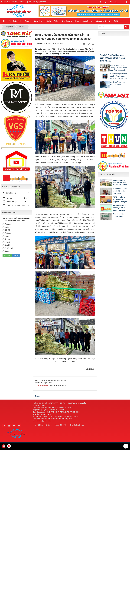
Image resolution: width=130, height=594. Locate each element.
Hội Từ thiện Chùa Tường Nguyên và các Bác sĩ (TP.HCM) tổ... (118, 67)
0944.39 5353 (20, 2)
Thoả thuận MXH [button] (15, 21)
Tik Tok (6, 230)
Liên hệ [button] (48, 21)
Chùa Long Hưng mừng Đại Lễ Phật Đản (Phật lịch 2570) (120, 182)
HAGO (6, 242)
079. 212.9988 (8, 2)
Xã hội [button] (116, 21)
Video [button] (56, 21)
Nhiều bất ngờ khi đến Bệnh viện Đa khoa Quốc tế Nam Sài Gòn (118, 76)
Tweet (37, 396)
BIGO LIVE (8, 248)
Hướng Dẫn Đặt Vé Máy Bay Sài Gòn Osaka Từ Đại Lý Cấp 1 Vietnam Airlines (113, 210)
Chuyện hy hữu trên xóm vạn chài (120, 215)
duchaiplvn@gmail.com (37, 2)
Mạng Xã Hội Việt (61, 425)
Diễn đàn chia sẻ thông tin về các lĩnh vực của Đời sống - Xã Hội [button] (86, 21)
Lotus (6, 236)
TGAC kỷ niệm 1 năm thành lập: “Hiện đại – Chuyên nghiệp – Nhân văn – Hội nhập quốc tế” (113, 201)
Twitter (6, 239)
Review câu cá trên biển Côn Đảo (117, 83)
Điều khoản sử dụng (77, 425)
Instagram (7, 227)
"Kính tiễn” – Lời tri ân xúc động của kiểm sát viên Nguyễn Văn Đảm (120, 192)
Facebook (7, 224)
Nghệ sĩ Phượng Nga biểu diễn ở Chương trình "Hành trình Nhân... (112, 58)
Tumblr (6, 245)
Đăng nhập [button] (38, 21)
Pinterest (7, 233)
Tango (6, 251)
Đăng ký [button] (28, 21)
